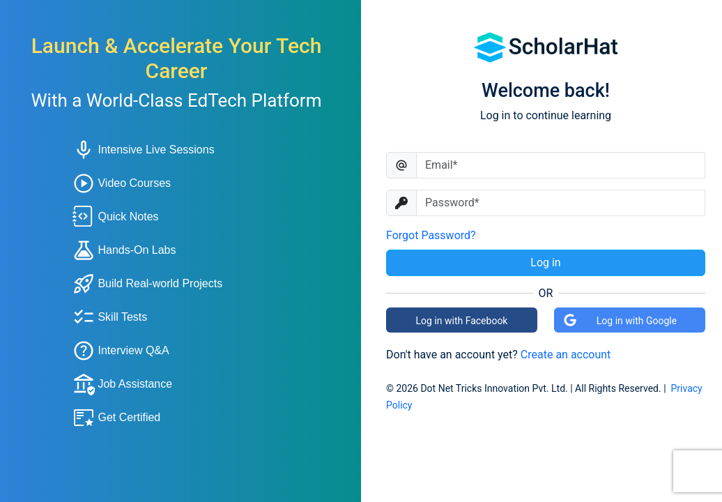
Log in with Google (620, 320)
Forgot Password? (431, 235)
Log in (545, 262)
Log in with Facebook (462, 320)
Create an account (566, 354)
